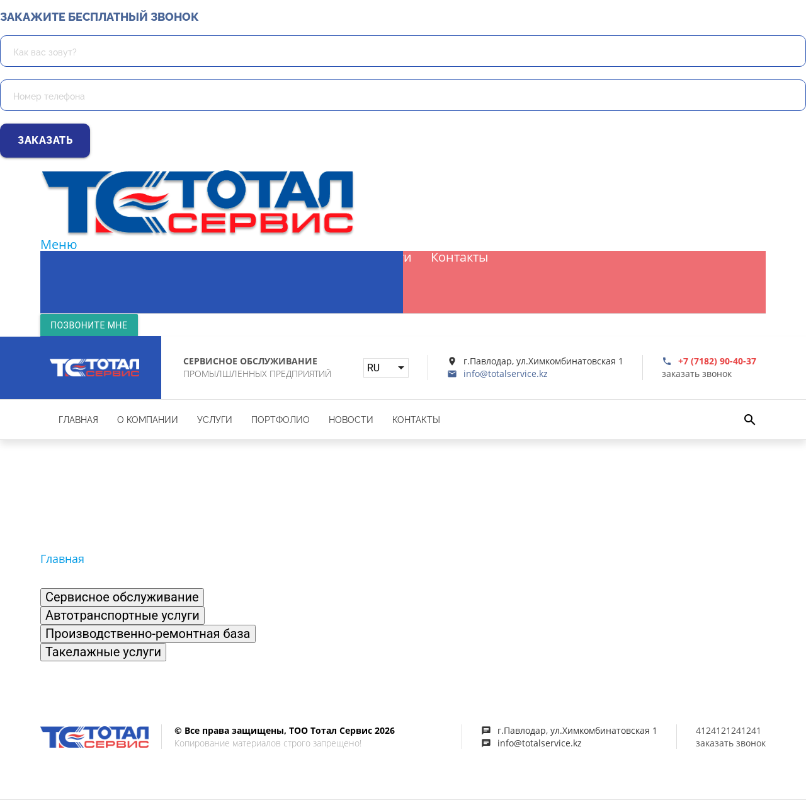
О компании (155, 257)
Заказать (45, 140)
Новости (386, 257)
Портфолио (306, 257)
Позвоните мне (89, 325)
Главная (74, 257)
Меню (58, 244)
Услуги (232, 257)
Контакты (459, 257)
